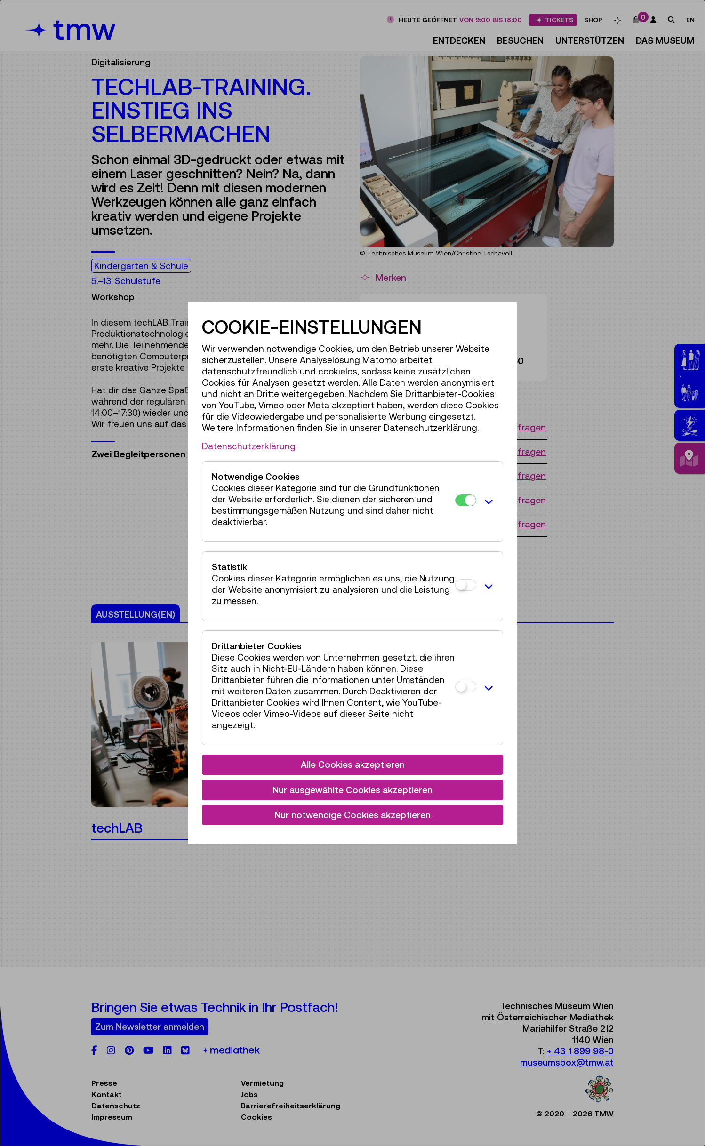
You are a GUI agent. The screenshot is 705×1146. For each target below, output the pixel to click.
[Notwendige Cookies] (465, 500)
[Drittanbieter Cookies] (465, 686)
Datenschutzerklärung (249, 446)
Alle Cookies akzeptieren (353, 764)
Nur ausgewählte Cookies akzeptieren (352, 790)
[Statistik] (465, 585)
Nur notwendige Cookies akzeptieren (352, 815)
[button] (487, 501)
